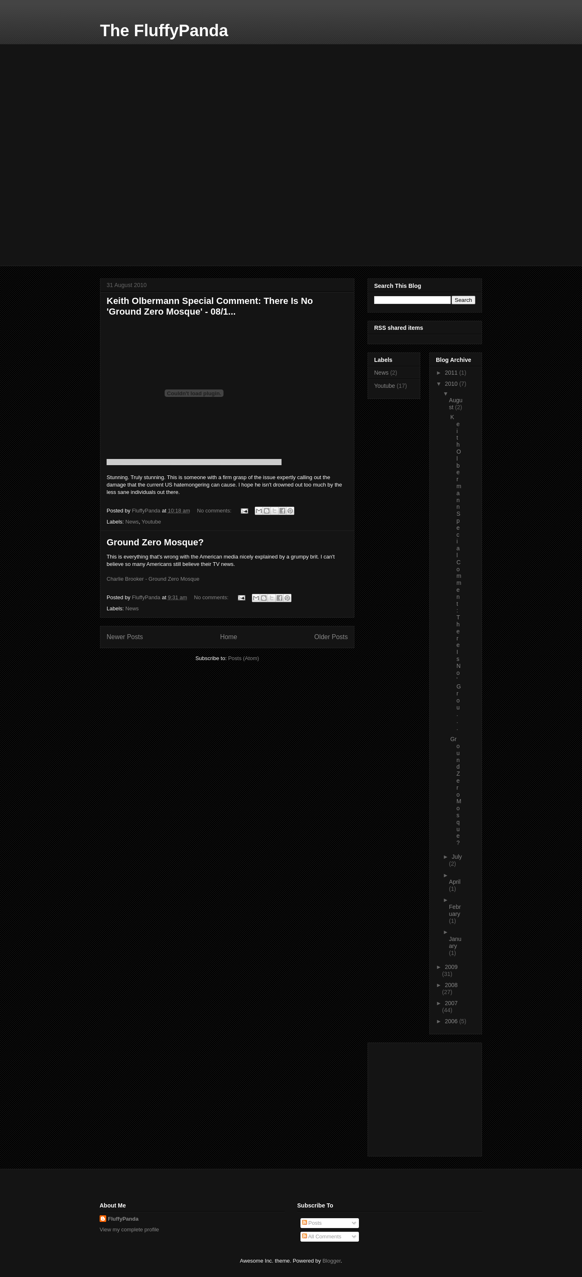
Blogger (331, 1261)
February (455, 910)
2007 (451, 1003)
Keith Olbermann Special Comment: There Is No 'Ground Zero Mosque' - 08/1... (210, 306)
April (455, 881)
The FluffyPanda (164, 30)
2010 (452, 383)
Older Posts (331, 636)
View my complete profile (129, 1229)
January (455, 942)
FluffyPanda (123, 1219)
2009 (451, 967)
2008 (451, 985)
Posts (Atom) (243, 658)
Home (228, 636)
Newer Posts (125, 636)
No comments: (215, 511)
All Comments (322, 1236)
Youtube (151, 522)
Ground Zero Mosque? (155, 542)
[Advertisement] (161, 95)
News (132, 522)
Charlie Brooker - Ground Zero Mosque (153, 579)
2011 (452, 372)
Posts (312, 1223)
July (457, 856)
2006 (452, 1021)
